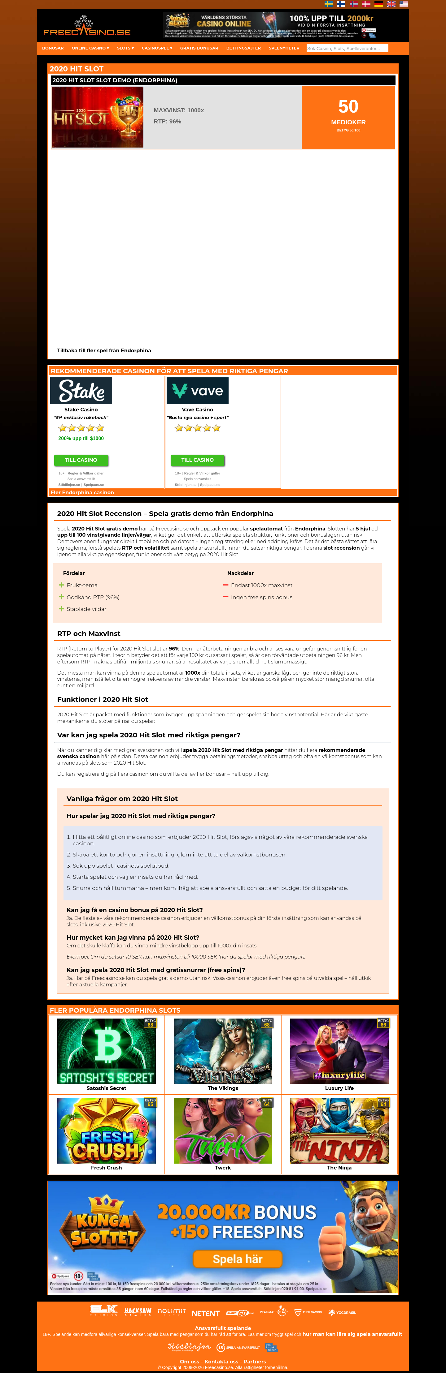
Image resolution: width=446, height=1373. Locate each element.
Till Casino (81, 460)
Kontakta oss (221, 1362)
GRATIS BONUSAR (199, 47)
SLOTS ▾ (125, 47)
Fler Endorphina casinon (82, 493)
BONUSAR (52, 47)
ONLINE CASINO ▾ (90, 47)
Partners (255, 1362)
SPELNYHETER (284, 47)
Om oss (189, 1362)
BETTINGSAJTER (243, 47)
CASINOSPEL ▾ (157, 47)
